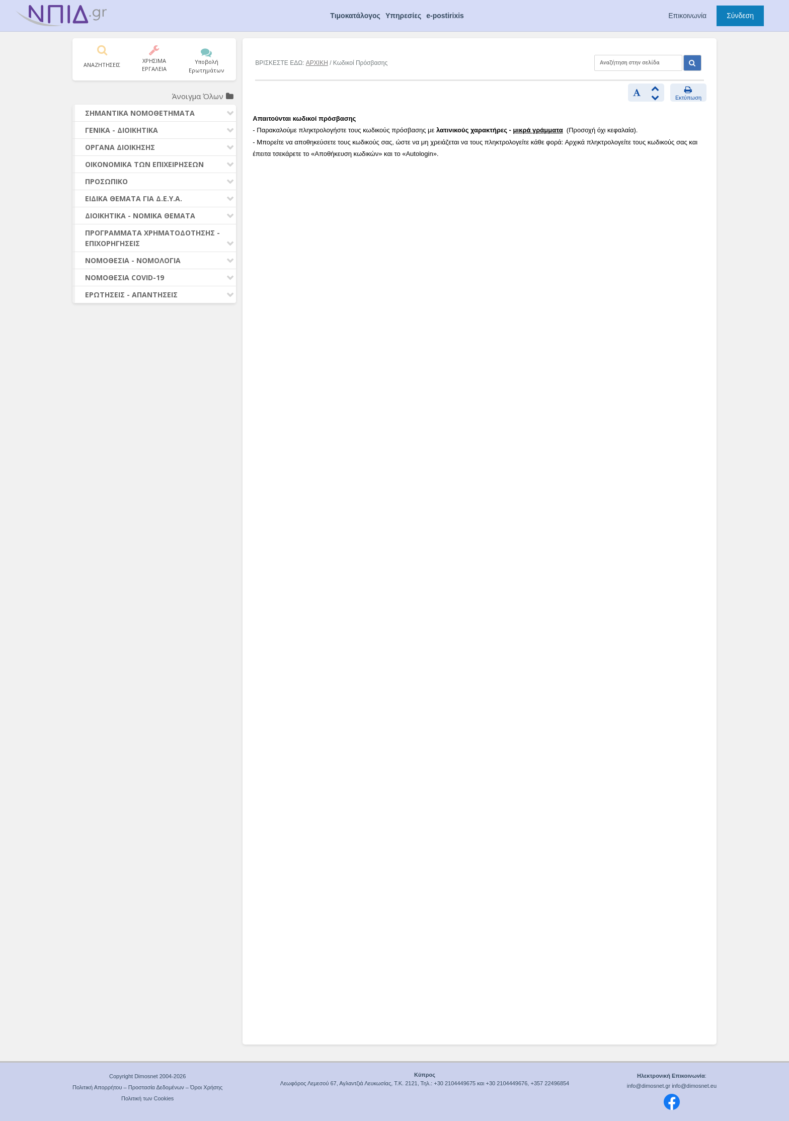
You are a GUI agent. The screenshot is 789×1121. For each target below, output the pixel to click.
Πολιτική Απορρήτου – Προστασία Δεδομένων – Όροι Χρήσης (147, 1087)
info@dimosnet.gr (648, 1086)
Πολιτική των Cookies (147, 1098)
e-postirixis (445, 16)
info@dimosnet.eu (694, 1086)
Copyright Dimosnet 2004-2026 (147, 1076)
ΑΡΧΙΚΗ (317, 62)
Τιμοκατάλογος (355, 16)
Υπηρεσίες (403, 16)
